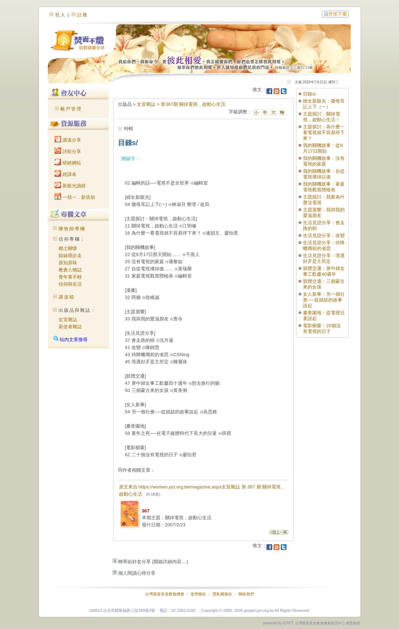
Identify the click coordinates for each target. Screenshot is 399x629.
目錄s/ (309, 94)
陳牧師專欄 (72, 228)
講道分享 (67, 140)
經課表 (65, 174)
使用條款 (198, 594)
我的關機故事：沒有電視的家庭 (324, 161)
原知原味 (68, 262)
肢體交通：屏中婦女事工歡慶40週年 (324, 271)
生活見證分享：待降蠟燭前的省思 (324, 245)
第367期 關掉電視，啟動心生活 (193, 104)
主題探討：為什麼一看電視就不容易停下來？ (324, 132)
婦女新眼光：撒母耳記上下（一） (324, 103)
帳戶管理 (71, 109)
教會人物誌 (70, 269)
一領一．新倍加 (74, 197)
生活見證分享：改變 (324, 235)
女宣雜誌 (68, 319)
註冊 (82, 15)
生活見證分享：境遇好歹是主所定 (324, 258)
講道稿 (67, 297)
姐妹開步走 (70, 255)
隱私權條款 (222, 594)
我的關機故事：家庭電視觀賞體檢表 (324, 186)
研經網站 (67, 163)
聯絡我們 (246, 594)
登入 (60, 15)
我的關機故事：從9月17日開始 (323, 148)
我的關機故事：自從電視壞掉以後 (324, 174)
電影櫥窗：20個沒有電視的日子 (321, 328)
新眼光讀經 (70, 185)
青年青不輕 (70, 277)
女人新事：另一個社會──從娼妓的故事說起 (324, 299)
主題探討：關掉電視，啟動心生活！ (321, 116)
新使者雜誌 (70, 326)
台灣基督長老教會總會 (164, 594)
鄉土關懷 (68, 248)
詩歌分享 (67, 151)
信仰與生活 (70, 284)
